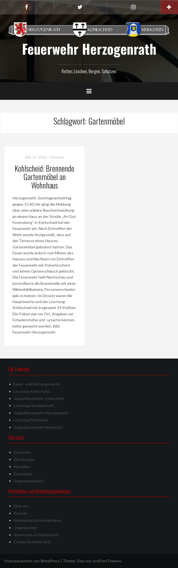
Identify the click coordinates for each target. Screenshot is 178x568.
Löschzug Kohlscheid (31, 391)
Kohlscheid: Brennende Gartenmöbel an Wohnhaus (44, 177)
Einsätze (57, 157)
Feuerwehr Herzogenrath (89, 48)
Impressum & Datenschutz (36, 534)
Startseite (22, 452)
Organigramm (25, 527)
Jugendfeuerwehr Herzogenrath (41, 412)
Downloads (23, 473)
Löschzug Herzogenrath (34, 405)
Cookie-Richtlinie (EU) (32, 541)
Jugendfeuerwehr (29, 481)
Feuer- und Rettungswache (37, 384)
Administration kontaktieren (38, 520)
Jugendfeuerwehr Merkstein (38, 427)
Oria (80, 560)
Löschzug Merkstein (31, 420)
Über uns (21, 506)
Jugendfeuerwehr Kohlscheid (39, 398)
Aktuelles (22, 466)
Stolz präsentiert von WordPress (32, 560)
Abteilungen (24, 459)
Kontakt (21, 513)
